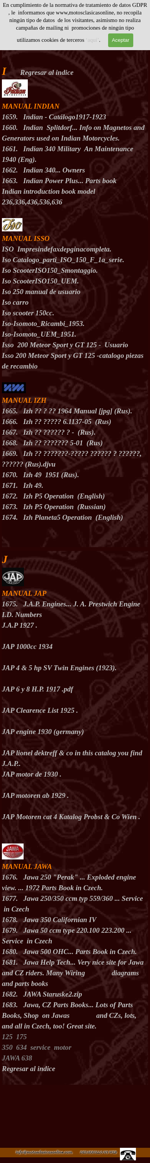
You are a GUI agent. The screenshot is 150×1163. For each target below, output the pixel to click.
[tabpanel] (75, 296)
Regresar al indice (46, 72)
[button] (98, 1151)
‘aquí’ (92, 40)
